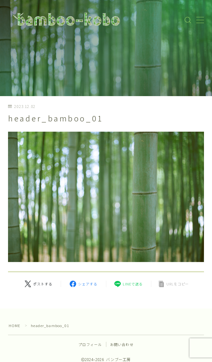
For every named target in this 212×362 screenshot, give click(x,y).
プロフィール (90, 344)
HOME (15, 325)
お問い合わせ (122, 344)
